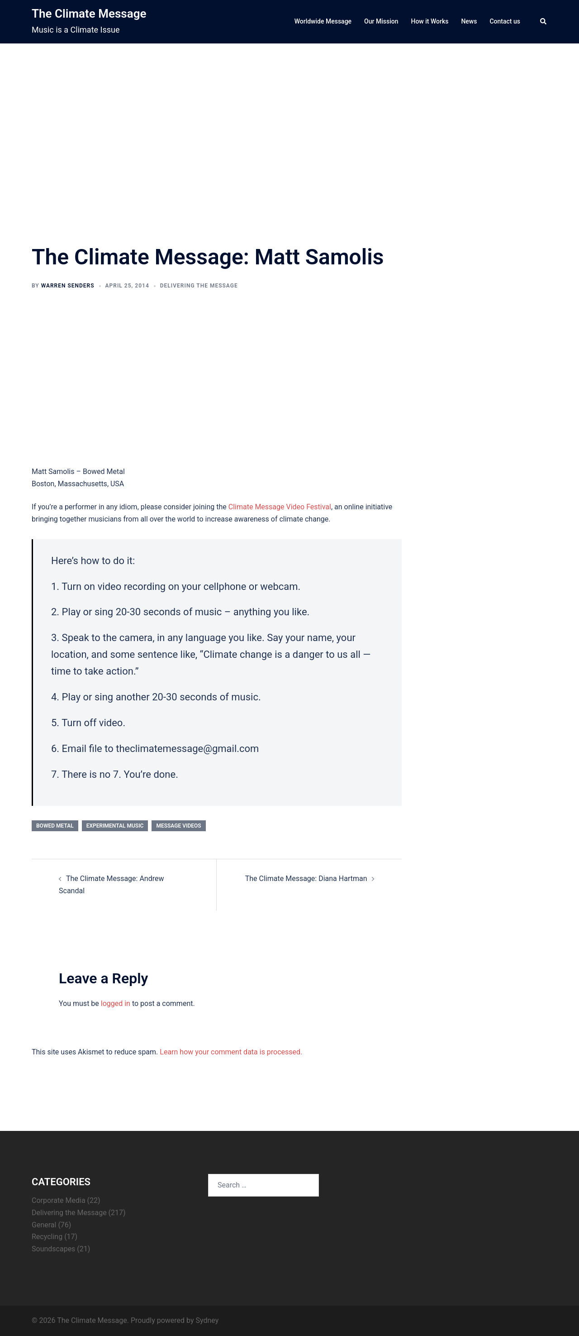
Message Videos (178, 826)
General (44, 1225)
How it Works (429, 21)
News (469, 21)
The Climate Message (89, 13)
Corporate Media (58, 1200)
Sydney (206, 1320)
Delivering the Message (199, 286)
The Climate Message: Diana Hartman (306, 878)
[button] (543, 21)
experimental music (115, 826)
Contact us (504, 21)
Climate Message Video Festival (279, 507)
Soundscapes (53, 1249)
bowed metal (55, 826)
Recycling (47, 1236)
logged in (115, 1003)
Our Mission (381, 21)
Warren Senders (68, 286)
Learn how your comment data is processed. (231, 1052)
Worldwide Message (322, 21)
